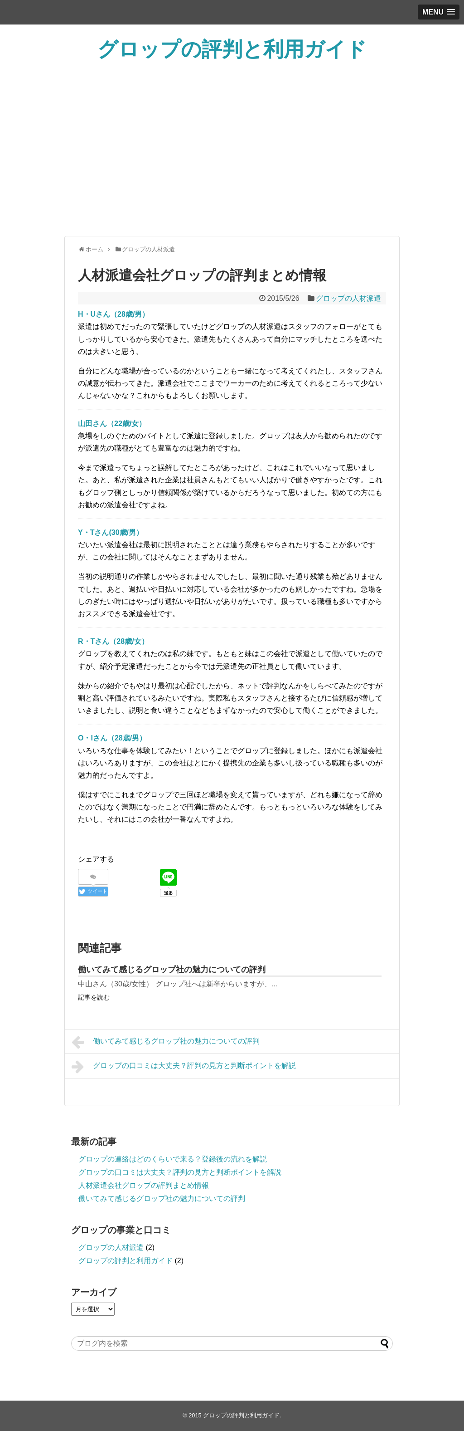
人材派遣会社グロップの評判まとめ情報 (143, 1185)
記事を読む (94, 997)
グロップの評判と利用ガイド (232, 49)
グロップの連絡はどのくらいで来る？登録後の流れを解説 (172, 1159)
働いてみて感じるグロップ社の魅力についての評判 (172, 969)
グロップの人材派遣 (348, 298)
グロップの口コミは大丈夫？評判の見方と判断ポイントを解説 (184, 1066)
